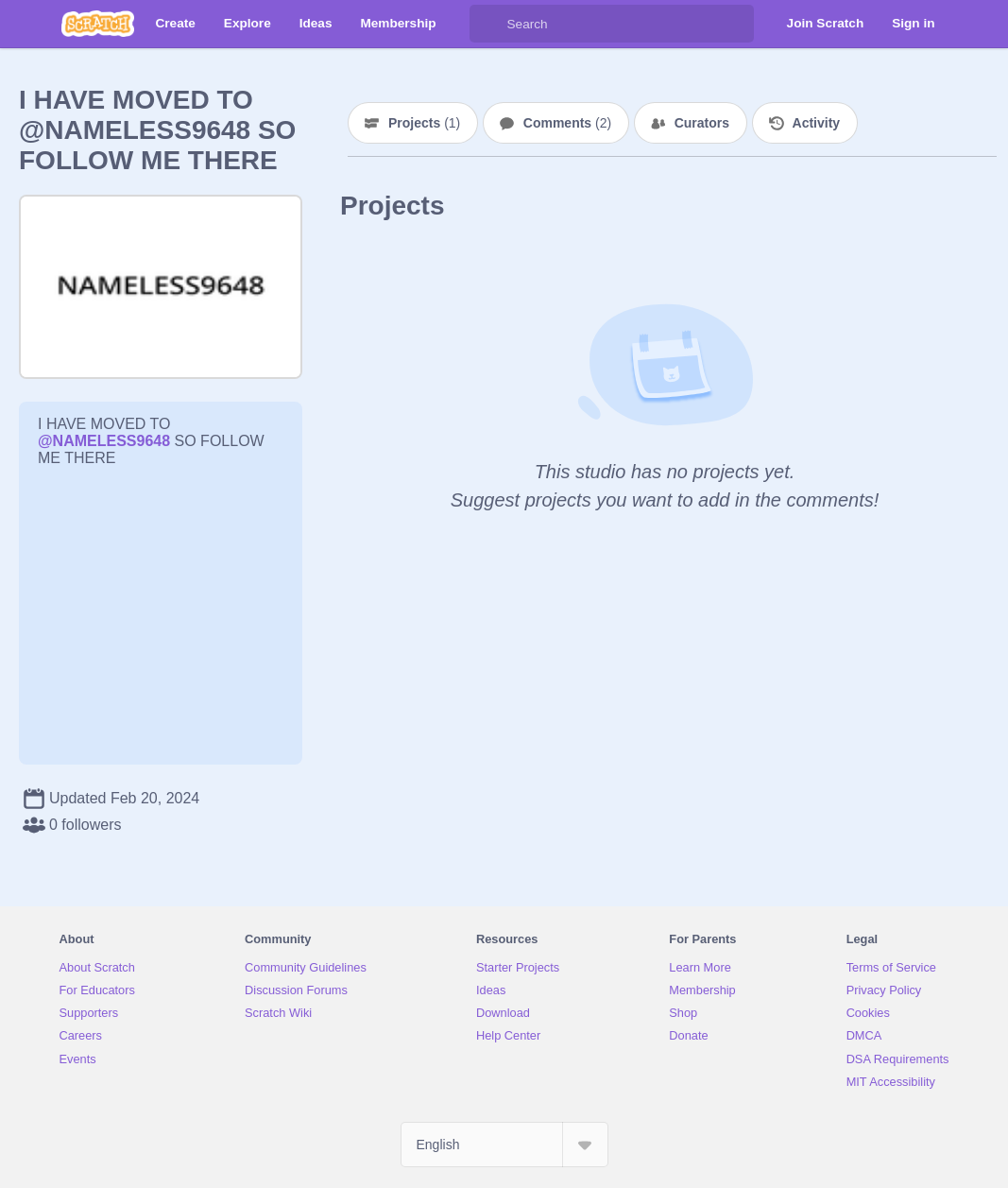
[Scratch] (98, 23)
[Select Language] (504, 1144)
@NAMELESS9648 (104, 441)
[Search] (488, 24)
